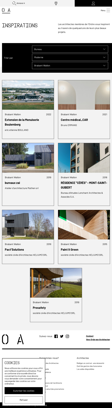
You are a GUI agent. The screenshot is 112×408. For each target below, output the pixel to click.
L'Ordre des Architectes (49, 363)
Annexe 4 (18, 3)
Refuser (24, 399)
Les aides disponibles (85, 369)
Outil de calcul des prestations (51, 389)
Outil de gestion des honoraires (89, 366)
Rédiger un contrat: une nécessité (90, 363)
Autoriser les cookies (23, 390)
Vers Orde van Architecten (98, 339)
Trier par (8, 57)
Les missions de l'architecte (50, 383)
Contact (89, 336)
